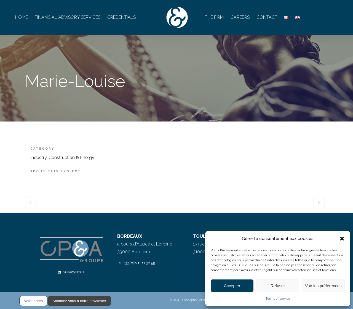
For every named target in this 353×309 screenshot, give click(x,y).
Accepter (232, 285)
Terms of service (278, 298)
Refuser (278, 285)
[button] (342, 238)
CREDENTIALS (121, 17)
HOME (21, 17)
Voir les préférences (323, 285)
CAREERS (240, 17)
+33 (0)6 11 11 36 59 (139, 263)
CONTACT (266, 17)
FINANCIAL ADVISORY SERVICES (67, 17)
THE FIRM (214, 17)
